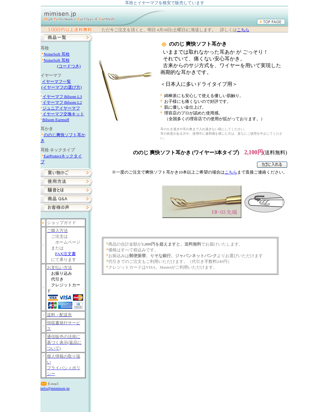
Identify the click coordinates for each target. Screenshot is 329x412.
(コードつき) (69, 66)
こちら (243, 30)
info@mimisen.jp (55, 388)
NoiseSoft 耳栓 (57, 54)
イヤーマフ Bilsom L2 (62, 102)
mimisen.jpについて (270, 397)
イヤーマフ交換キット (63, 114)
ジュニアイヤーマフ (61, 108)
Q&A (217, 397)
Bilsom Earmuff (55, 119)
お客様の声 (237, 397)
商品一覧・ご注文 (148, 397)
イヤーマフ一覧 (56, 81)
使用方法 (178, 397)
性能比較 (199, 397)
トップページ (114, 397)
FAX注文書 (65, 253)
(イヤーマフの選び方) (61, 87)
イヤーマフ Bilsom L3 (62, 96)
